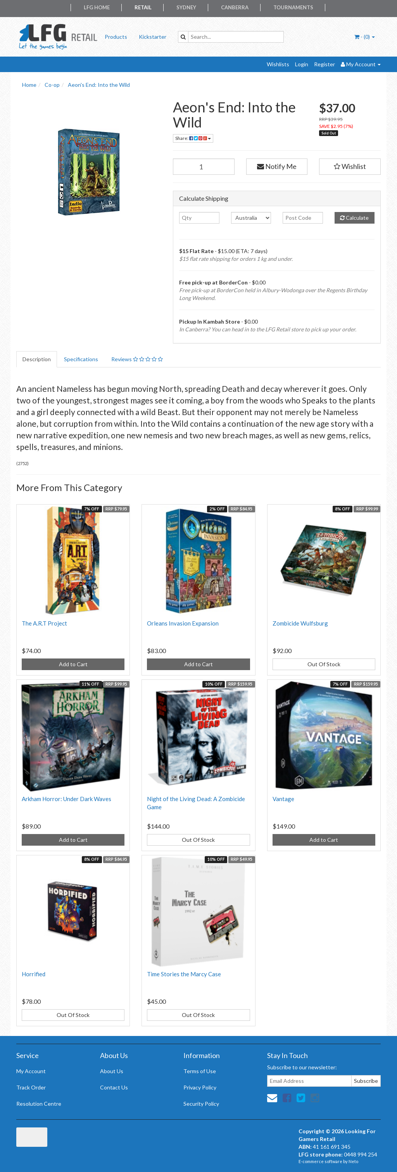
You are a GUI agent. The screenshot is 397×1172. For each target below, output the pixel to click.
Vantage (283, 798)
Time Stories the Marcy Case (184, 973)
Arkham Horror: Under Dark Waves (66, 798)
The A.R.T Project (44, 623)
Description (36, 359)
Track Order (31, 1087)
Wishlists (278, 64)
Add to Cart (73, 664)
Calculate (354, 217)
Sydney (186, 7)
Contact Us (114, 1087)
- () (364, 36)
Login (301, 64)
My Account (31, 1071)
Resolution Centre (38, 1103)
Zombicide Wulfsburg (300, 623)
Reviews (137, 359)
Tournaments (293, 7)
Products (116, 36)
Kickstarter (152, 36)
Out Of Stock (323, 664)
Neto (353, 1161)
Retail (143, 7)
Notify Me (277, 166)
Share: (193, 138)
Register (324, 64)
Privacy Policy (199, 1087)
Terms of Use (199, 1071)
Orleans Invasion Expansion (183, 623)
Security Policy (201, 1103)
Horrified (33, 973)
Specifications (81, 359)
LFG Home (97, 7)
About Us (111, 1071)
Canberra (235, 7)
